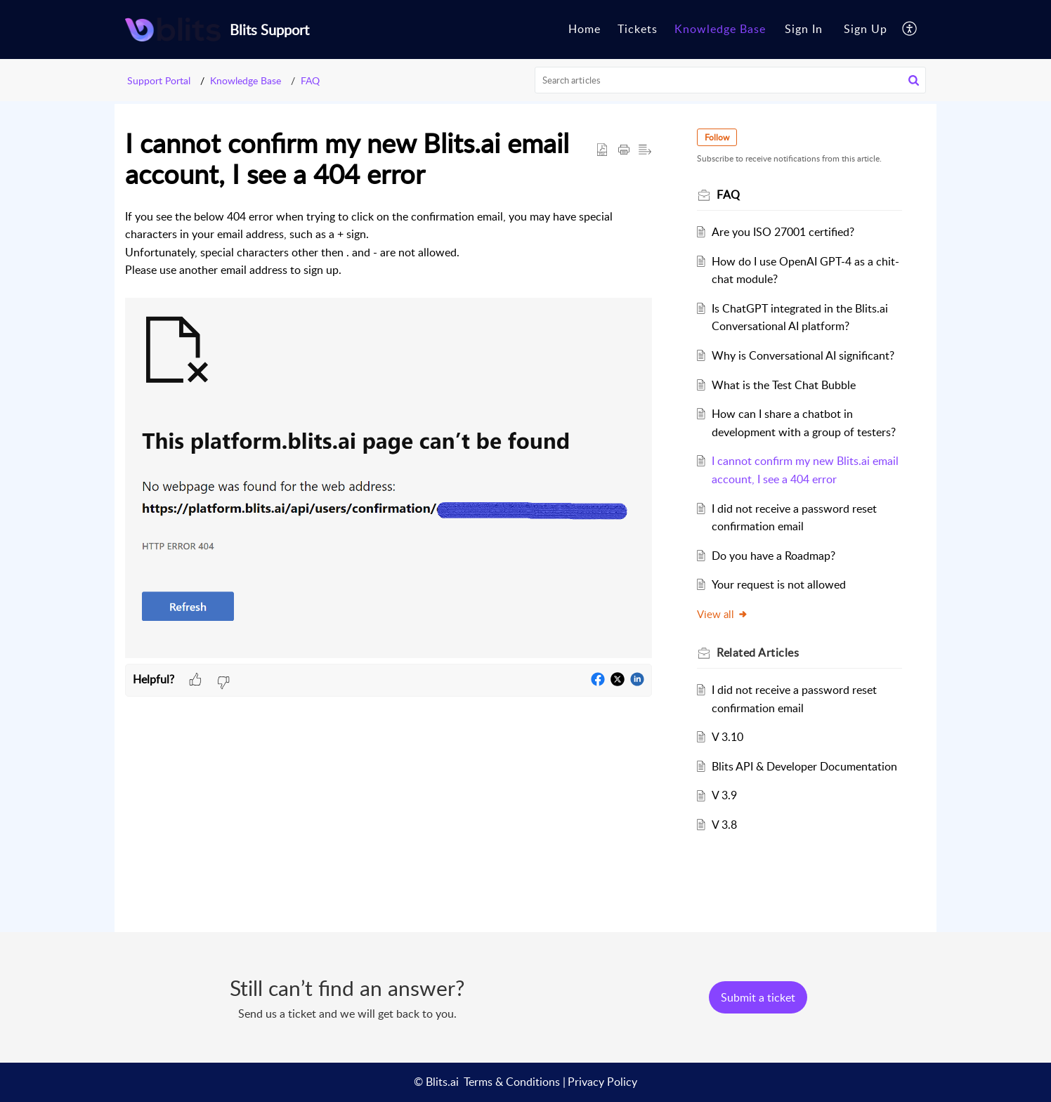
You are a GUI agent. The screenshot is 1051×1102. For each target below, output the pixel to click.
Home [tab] (584, 29)
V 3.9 (724, 795)
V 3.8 (724, 824)
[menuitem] (804, 29)
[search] (731, 80)
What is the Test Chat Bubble (784, 385)
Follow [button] (717, 137)
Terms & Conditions (512, 1081)
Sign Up (865, 29)
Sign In (804, 29)
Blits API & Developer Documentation (804, 766)
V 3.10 (727, 736)
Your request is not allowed (779, 584)
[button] (913, 80)
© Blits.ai (436, 1081)
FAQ (310, 80)
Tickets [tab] (638, 29)
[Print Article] (623, 150)
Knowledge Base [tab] (720, 29)
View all (722, 614)
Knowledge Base (245, 80)
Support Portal (158, 80)
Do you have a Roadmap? (773, 555)
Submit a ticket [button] (758, 997)
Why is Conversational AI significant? (803, 355)
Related (758, 652)
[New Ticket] (758, 997)
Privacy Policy (602, 1081)
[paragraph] (388, 436)
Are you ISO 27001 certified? (783, 232)
